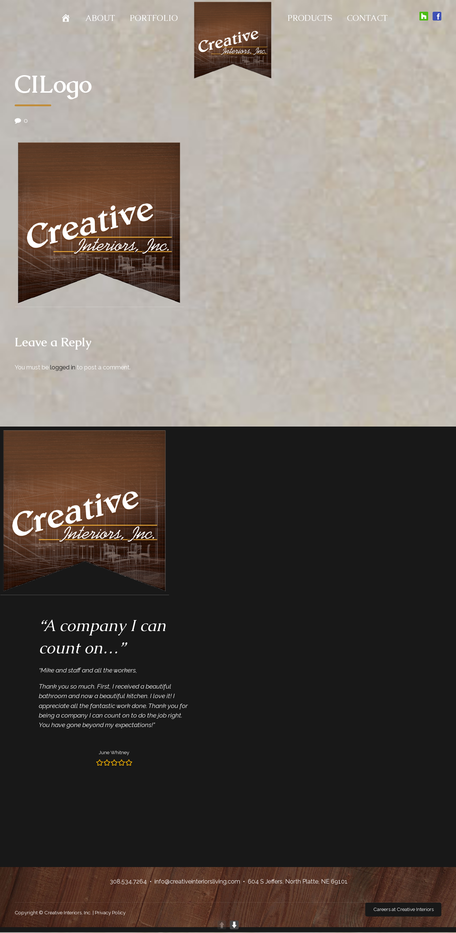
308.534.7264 (128, 881)
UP (221, 925)
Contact (367, 18)
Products (309, 18)
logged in (62, 367)
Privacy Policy (110, 913)
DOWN (234, 925)
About (100, 18)
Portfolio (154, 18)
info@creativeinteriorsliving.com (197, 881)
